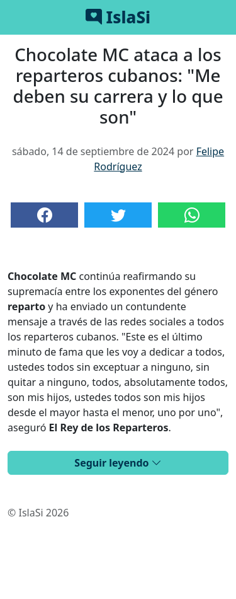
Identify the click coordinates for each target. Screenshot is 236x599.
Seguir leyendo (117, 463)
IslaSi (118, 17)
